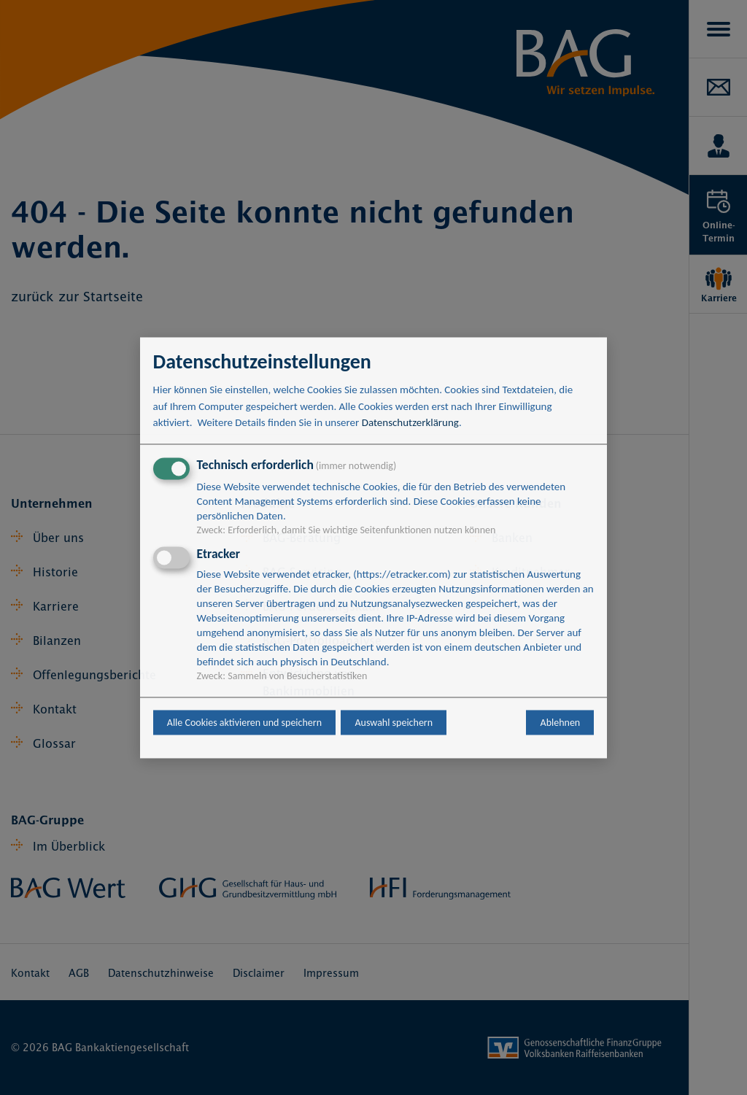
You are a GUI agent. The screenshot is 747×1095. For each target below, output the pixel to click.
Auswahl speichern (394, 722)
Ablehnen (561, 722)
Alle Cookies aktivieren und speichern (244, 722)
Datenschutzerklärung (410, 423)
